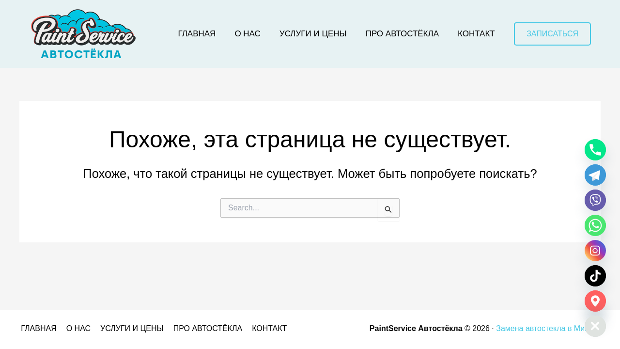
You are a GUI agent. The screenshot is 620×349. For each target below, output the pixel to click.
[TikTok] (595, 275)
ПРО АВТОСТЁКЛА (200, 329)
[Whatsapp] (595, 225)
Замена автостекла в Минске (548, 329)
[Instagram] (595, 250)
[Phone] (595, 149)
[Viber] (595, 200)
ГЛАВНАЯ (37, 329)
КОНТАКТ (260, 329)
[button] (552, 34)
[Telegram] (595, 175)
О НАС (74, 329)
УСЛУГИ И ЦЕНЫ (126, 329)
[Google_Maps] (595, 301)
